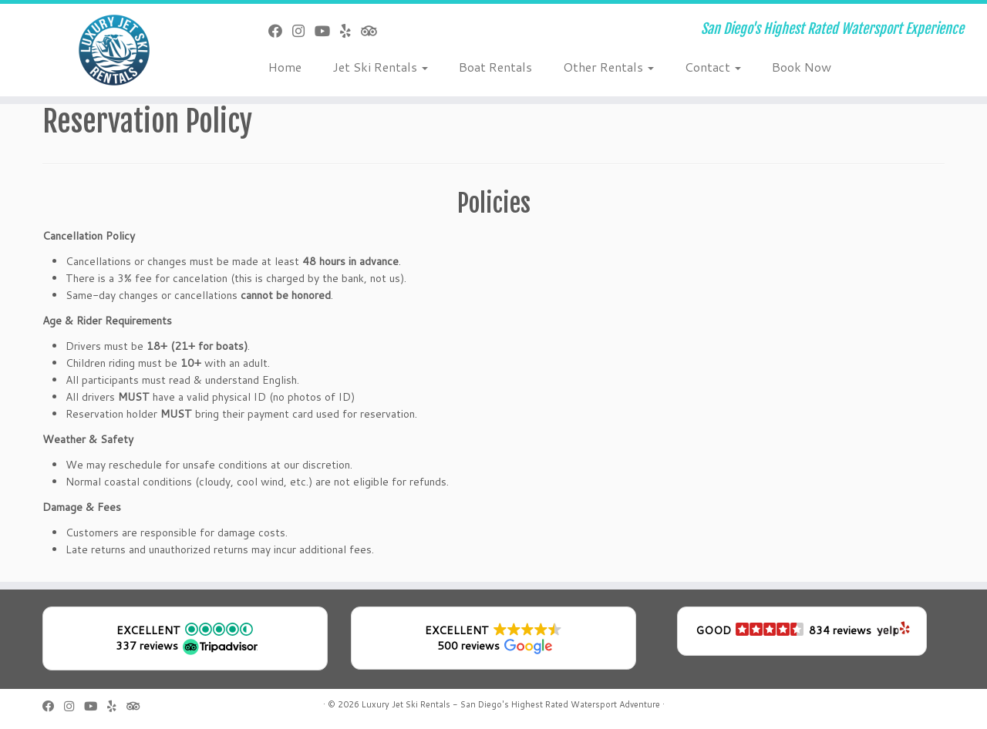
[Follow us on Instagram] (303, 31)
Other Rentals (608, 67)
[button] (185, 638)
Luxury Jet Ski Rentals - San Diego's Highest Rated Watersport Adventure (511, 704)
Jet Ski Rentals (380, 67)
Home (284, 67)
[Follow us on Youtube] (327, 31)
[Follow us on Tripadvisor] (373, 31)
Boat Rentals (495, 67)
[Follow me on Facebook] (280, 31)
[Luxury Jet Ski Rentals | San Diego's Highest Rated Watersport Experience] (113, 50)
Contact (713, 67)
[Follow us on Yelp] (350, 31)
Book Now (801, 67)
